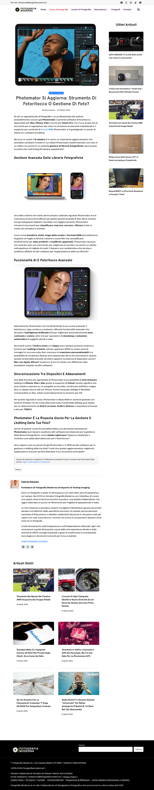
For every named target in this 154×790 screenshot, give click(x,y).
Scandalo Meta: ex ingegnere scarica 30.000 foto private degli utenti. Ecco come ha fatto (33, 653)
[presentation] (33, 580)
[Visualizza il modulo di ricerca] (138, 10)
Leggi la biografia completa (35, 541)
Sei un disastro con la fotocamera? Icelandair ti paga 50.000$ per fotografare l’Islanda (33, 703)
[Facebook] (121, 3)
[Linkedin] (140, 3)
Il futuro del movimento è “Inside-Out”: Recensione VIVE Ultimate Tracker (126, 92)
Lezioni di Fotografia (81, 9)
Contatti (42, 780)
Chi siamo (31, 780)
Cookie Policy (17, 780)
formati (47, 129)
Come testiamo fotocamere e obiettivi (114, 780)
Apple (18, 470)
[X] (126, 3)
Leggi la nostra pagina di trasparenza (36, 462)
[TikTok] (135, 3)
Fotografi (115, 9)
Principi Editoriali (57, 780)
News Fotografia (56, 93)
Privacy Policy (70, 776)
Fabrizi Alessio (49, 110)
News (43, 9)
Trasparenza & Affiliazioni (80, 780)
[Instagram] (131, 3)
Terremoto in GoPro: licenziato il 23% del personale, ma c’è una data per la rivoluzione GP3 (78, 653)
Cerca (82, 745)
